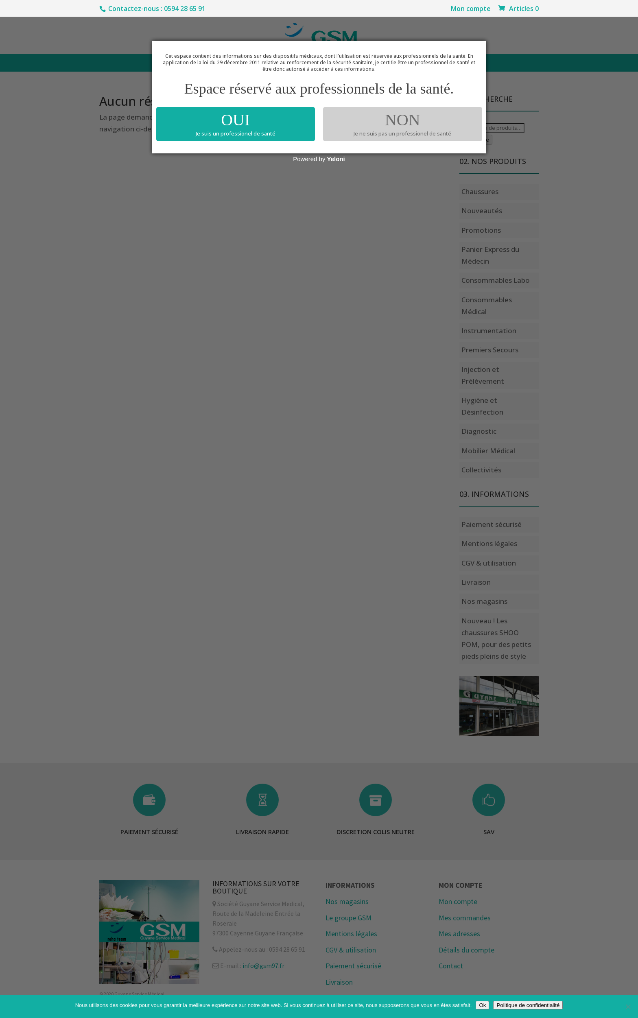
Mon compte (471, 9)
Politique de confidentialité (527, 1005)
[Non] (628, 1007)
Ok (482, 1005)
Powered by (319, 158)
